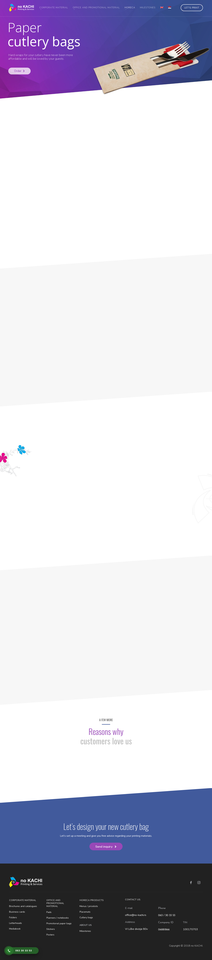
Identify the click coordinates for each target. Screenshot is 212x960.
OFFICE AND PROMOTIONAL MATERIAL (55, 903)
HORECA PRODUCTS (92, 900)
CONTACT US (132, 899)
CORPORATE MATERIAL (22, 900)
